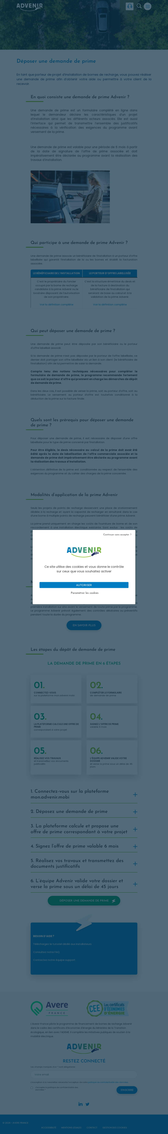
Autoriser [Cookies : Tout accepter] (84, 585)
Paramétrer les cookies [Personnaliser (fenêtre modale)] (85, 593)
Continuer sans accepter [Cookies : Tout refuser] (116, 534)
